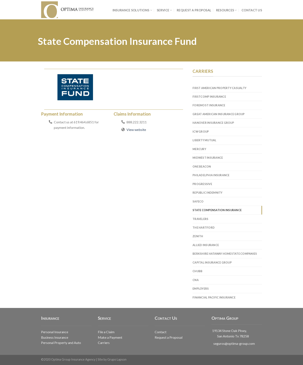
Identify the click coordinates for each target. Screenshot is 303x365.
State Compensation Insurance (217, 210)
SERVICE (164, 10)
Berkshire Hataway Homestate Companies (225, 253)
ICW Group (201, 131)
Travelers (200, 219)
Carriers (104, 343)
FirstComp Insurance (209, 96)
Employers (201, 288)
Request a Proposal (168, 337)
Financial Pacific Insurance (214, 297)
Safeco (198, 201)
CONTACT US (252, 10)
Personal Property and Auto (61, 343)
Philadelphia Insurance (211, 175)
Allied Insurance (206, 245)
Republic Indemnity (208, 192)
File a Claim (106, 332)
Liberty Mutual (205, 140)
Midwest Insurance (208, 157)
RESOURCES (226, 10)
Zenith (198, 236)
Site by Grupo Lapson (112, 359)
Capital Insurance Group (212, 262)
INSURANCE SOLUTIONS (132, 10)
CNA (196, 280)
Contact (160, 332)
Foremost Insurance (209, 105)
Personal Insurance (54, 332)
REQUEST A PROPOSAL (194, 10)
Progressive (202, 184)
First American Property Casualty (219, 88)
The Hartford (204, 227)
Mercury (199, 149)
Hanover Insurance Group (213, 122)
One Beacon (202, 166)
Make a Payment (110, 337)
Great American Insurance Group (219, 114)
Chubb (197, 271)
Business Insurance (54, 337)
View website (136, 130)
